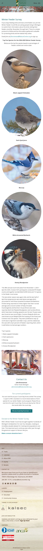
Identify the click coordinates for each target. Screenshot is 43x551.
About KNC (7, 458)
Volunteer (7, 495)
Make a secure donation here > (12, 433)
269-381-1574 (6, 480)
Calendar (7, 455)
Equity (6, 462)
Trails (6, 451)
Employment (8, 491)
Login (21, 549)
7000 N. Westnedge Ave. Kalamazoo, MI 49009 (17, 477)
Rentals (6, 465)
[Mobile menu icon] (37, 3)
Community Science (10, 498)
